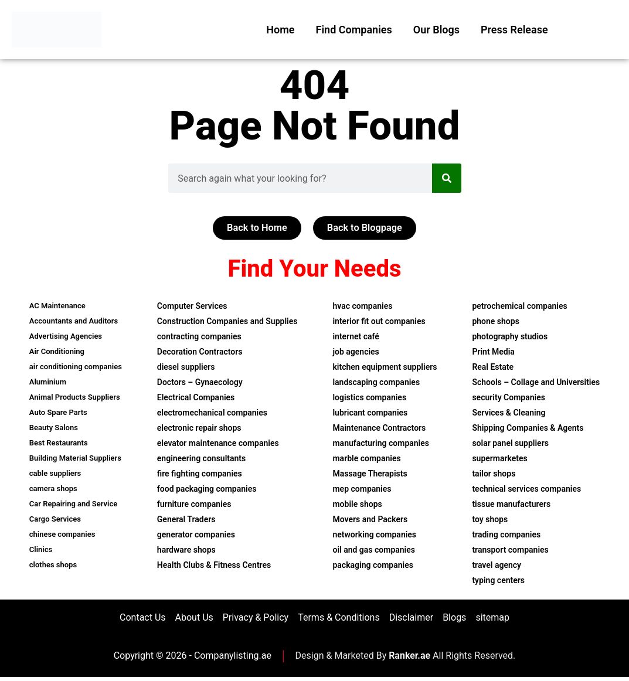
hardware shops (186, 551)
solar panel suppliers (510, 444)
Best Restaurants (58, 444)
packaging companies (372, 566)
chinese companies (62, 535)
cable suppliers (55, 474)
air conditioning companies (75, 367)
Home (280, 29)
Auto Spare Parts (58, 413)
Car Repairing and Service (73, 504)
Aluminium (47, 383)
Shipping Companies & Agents (527, 429)
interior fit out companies (378, 322)
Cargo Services (55, 520)
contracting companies (199, 337)
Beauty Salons (53, 428)
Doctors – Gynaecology (200, 383)
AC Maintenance (57, 306)
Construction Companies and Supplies (227, 322)
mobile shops (357, 505)
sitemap (492, 619)
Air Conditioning (56, 352)
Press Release (514, 29)
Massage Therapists (369, 474)
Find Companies (354, 29)
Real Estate (493, 368)
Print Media (493, 352)
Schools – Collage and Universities (536, 383)
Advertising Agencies (65, 337)
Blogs (454, 619)
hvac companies (362, 307)
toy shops (490, 520)
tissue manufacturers (511, 505)
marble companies (366, 459)
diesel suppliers (186, 368)
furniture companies (194, 505)
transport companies (510, 551)
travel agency (496, 566)
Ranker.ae (409, 660)
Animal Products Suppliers (74, 398)
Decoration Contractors (200, 352)
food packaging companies (207, 490)
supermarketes (499, 459)
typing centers (498, 581)
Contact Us (143, 619)
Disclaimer (411, 619)
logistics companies (369, 398)
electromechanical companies (212, 413)
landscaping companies (376, 383)
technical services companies (526, 490)
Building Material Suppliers (75, 459)
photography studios (510, 337)
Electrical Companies (196, 398)
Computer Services (192, 307)
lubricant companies (369, 413)
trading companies (506, 535)
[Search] (446, 178)
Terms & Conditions (339, 619)
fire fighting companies (199, 474)
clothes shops (53, 565)
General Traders (186, 520)
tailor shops (493, 474)
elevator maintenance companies (218, 444)
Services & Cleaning (508, 413)
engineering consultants (201, 459)
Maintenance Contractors (379, 429)
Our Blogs (436, 29)
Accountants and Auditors (73, 322)
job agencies (355, 352)
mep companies (361, 490)
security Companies (508, 398)
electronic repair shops (199, 429)
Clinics (40, 550)
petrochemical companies (519, 307)
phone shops (495, 322)
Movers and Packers (369, 520)
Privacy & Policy (255, 619)
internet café (355, 337)
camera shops (53, 489)
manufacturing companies (380, 444)
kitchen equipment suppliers (384, 368)
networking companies (374, 535)
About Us (194, 619)
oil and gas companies (373, 551)
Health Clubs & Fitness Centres (214, 566)
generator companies (196, 535)
